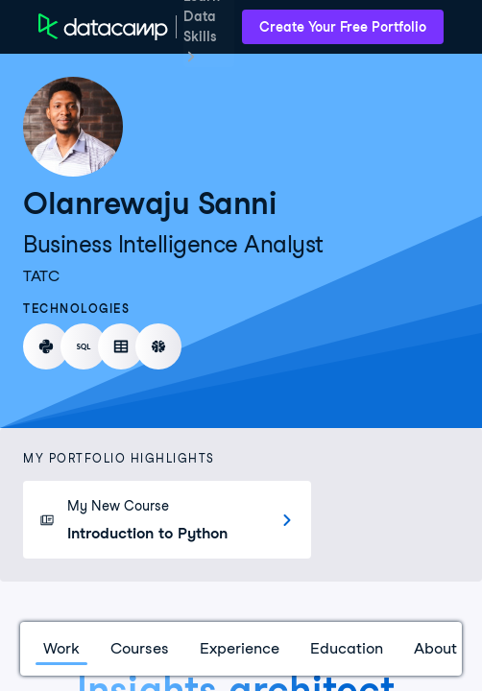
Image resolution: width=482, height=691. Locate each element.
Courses (139, 648)
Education (346, 648)
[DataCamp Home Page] (103, 26)
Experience (239, 648)
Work (61, 648)
